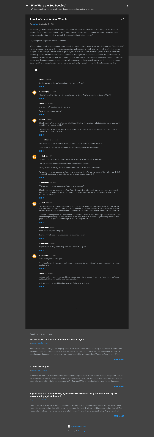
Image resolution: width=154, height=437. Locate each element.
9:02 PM (50, 103)
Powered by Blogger (77, 426)
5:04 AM (49, 156)
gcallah (42, 120)
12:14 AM (55, 140)
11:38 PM (49, 203)
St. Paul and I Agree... (40, 366)
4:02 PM (52, 227)
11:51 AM (48, 80)
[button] (122, 20)
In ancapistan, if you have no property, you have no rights (57, 339)
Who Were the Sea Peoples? (48, 5)
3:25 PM (49, 120)
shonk (41, 80)
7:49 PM (50, 273)
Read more (119, 359)
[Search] (127, 6)
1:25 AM (53, 255)
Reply (41, 87)
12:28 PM (53, 91)
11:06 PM (53, 182)
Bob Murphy (44, 92)
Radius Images (82, 431)
